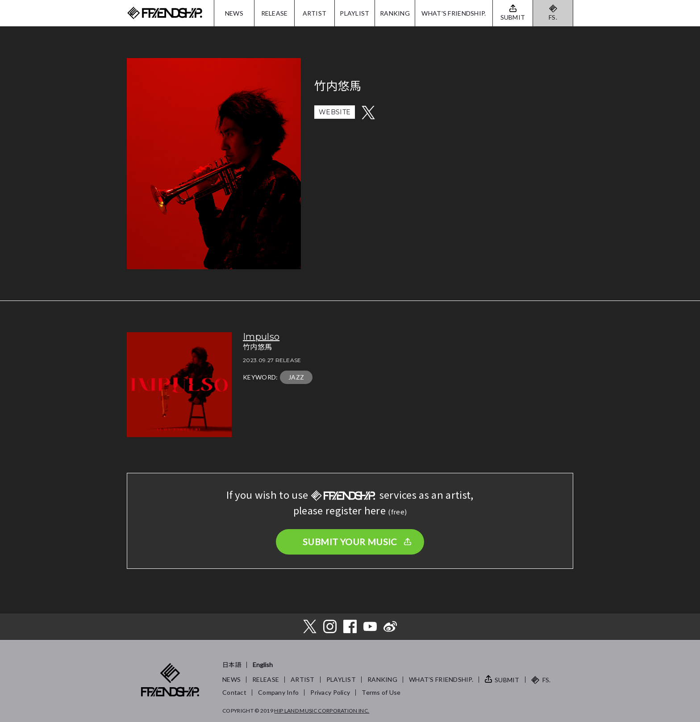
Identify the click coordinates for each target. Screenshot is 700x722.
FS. (553, 17)
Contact (234, 692)
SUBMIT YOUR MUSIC (350, 541)
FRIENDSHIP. (165, 13)
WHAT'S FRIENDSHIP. (453, 13)
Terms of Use (381, 692)
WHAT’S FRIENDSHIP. (441, 679)
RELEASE (274, 13)
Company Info (278, 692)
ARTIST (315, 13)
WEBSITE (334, 112)
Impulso (261, 336)
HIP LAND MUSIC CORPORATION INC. (321, 710)
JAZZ (296, 377)
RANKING (395, 13)
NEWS (234, 13)
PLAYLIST (354, 13)
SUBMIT (507, 680)
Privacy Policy (330, 692)
